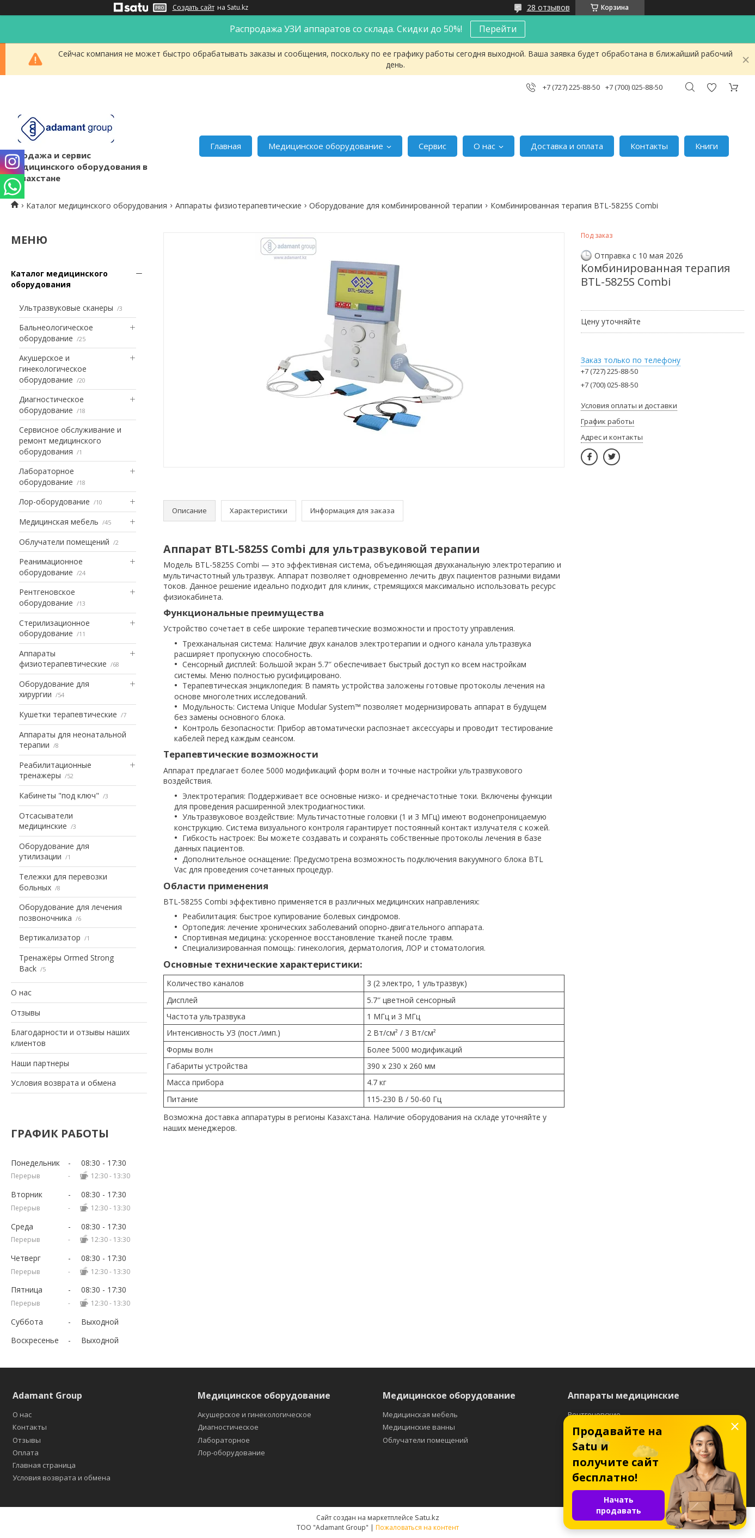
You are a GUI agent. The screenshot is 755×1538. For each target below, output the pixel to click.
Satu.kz (427, 1517)
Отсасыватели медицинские (46, 821)
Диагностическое (228, 1427)
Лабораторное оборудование (46, 476)
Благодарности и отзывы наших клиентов (70, 1037)
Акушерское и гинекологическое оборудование (53, 368)
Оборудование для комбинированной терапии (395, 205)
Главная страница (44, 1465)
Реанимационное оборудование (51, 566)
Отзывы (25, 1012)
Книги (706, 145)
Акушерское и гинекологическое (254, 1414)
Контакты (649, 145)
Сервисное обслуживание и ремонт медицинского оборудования (70, 440)
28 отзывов (548, 7)
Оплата (26, 1452)
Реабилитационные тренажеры (55, 770)
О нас (484, 145)
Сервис (432, 145)
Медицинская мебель (59, 521)
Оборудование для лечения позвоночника (70, 912)
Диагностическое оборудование (51, 404)
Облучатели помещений (64, 542)
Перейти (498, 29)
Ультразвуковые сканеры (66, 308)
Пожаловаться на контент (417, 1527)
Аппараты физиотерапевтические (238, 205)
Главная (225, 145)
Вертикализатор (50, 937)
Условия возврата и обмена (63, 1083)
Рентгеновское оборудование (47, 597)
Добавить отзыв (711, 87)
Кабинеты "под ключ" (59, 795)
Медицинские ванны (419, 1427)
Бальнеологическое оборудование (56, 332)
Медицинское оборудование (325, 145)
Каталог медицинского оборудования (96, 205)
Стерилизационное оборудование (54, 628)
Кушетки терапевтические (68, 714)
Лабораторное (224, 1440)
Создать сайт (193, 7)
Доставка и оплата (567, 145)
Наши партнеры (40, 1063)
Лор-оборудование (54, 501)
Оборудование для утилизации (54, 851)
